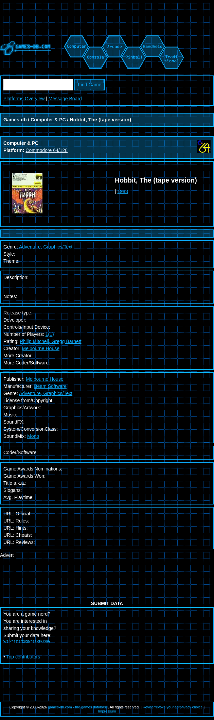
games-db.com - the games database (78, 707)
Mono (33, 436)
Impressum (107, 711)
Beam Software (50, 386)
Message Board (65, 98)
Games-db (14, 119)
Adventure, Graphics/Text (45, 393)
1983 (123, 191)
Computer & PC (48, 119)
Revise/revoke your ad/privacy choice (173, 707)
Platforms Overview (23, 98)
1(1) (50, 334)
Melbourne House (40, 348)
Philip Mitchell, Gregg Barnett (50, 341)
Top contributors (23, 656)
